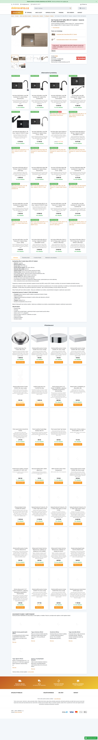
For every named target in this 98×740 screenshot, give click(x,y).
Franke (56, 56)
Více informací (56, 27)
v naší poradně (30, 672)
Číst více (14, 642)
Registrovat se (62, 698)
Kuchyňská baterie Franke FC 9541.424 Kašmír (67, 39)
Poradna (61, 12)
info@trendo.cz (25, 4)
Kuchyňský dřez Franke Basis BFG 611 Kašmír (67, 34)
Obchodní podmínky (48, 696)
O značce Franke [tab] (37, 257)
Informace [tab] (15, 257)
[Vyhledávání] (53, 8)
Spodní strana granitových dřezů (19, 632)
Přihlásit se (61, 696)
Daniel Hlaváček (18, 733)
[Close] (96, 1)
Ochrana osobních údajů (49, 704)
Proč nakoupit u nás (48, 700)
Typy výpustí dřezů (17, 658)
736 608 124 (78, 704)
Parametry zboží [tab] (26, 257)
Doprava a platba (50, 12)
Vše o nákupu (70, 12)
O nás (45, 698)
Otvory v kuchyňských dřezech (37, 659)
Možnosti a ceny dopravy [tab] (51, 257)
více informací (57, 720)
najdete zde (65, 1)
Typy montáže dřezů (74, 632)
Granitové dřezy (54, 632)
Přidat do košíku (20, 362)
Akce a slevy (38, 12)
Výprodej (28, 12)
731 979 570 (16, 4)
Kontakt (80, 12)
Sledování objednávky (63, 694)
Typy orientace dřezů (37, 632)
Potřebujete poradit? (90, 738)
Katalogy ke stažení (48, 702)
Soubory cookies (47, 706)
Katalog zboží (17, 12)
